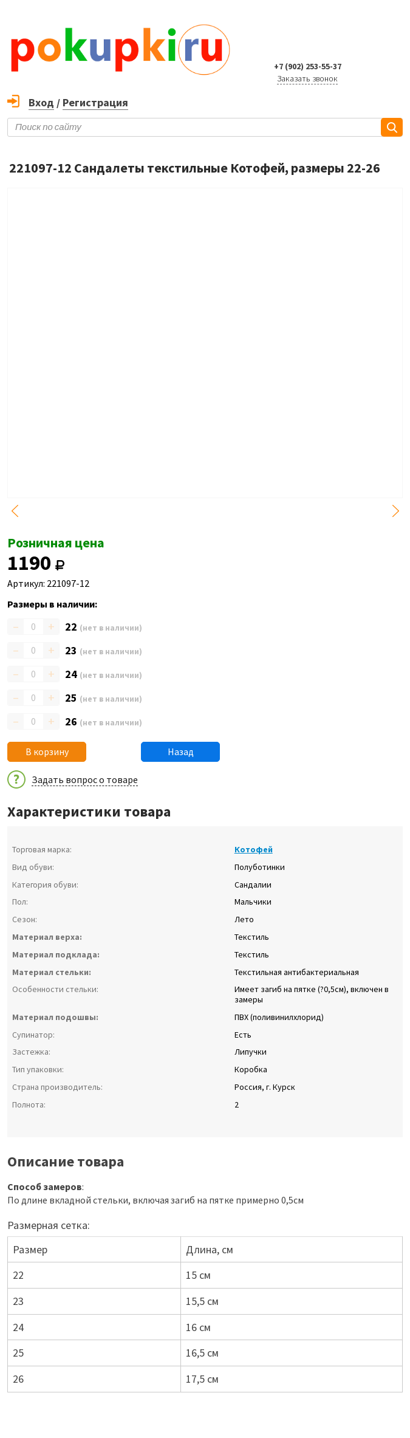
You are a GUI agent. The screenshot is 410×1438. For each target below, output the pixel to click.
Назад (181, 751)
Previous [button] (14, 511)
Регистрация (95, 102)
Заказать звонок (307, 78)
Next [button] (395, 511)
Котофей (253, 849)
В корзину (47, 751)
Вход (41, 102)
